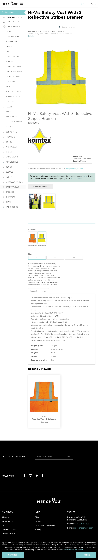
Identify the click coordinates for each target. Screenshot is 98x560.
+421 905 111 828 (81, 524)
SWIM (7, 202)
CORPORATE (10, 132)
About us (6, 517)
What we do (7, 521)
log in (85, 176)
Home (31, 31)
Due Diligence (8, 533)
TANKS (7, 52)
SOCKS (7, 167)
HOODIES (8, 62)
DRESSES (8, 192)
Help (31, 36)
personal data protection (72, 549)
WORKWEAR (10, 147)
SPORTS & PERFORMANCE (14, 76)
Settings (12, 555)
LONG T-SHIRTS (11, 57)
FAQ (37, 517)
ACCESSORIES (10, 162)
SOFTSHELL (9, 102)
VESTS (7, 177)
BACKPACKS (10, 117)
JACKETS (8, 87)
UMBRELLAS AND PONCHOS (14, 182)
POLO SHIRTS (10, 41)
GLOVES (8, 172)
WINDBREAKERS (11, 97)
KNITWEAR (9, 197)
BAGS (7, 112)
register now (76, 178)
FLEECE (8, 107)
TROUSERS (9, 137)
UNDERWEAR (10, 157)
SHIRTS (7, 46)
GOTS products (11, 26)
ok (69, 456)
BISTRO (7, 142)
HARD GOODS (10, 207)
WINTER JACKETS (12, 92)
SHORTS (8, 127)
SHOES (7, 152)
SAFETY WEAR (11, 187)
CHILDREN (9, 82)
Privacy (38, 529)
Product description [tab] (38, 291)
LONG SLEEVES (11, 36)
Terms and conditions (45, 525)
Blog (4, 525)
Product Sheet (40, 187)
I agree (86, 555)
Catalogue (43, 31)
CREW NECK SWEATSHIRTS (14, 66)
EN (93, 4)
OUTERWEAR (11, 22)
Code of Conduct (9, 529)
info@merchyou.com (74, 168)
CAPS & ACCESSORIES (14, 71)
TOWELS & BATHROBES (14, 122)
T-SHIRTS (8, 31)
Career (38, 521)
